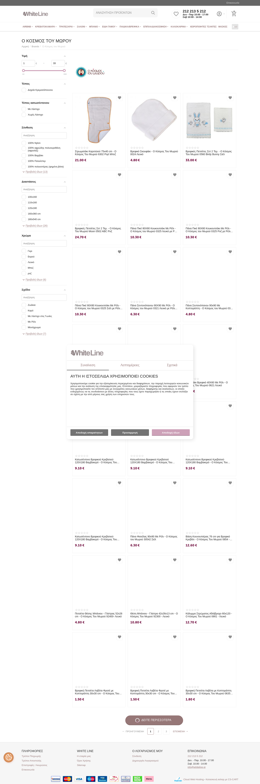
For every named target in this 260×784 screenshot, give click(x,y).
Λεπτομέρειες (130, 365)
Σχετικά (172, 365)
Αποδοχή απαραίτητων (89, 432)
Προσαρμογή (129, 433)
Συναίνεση (88, 365)
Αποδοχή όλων (171, 432)
